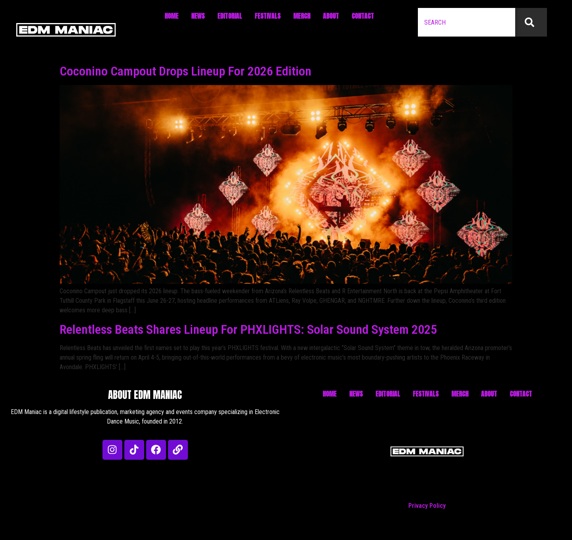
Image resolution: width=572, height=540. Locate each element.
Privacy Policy (427, 505)
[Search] (531, 22)
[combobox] (466, 22)
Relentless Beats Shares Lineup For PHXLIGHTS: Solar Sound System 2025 (248, 329)
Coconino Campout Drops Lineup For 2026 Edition (185, 71)
